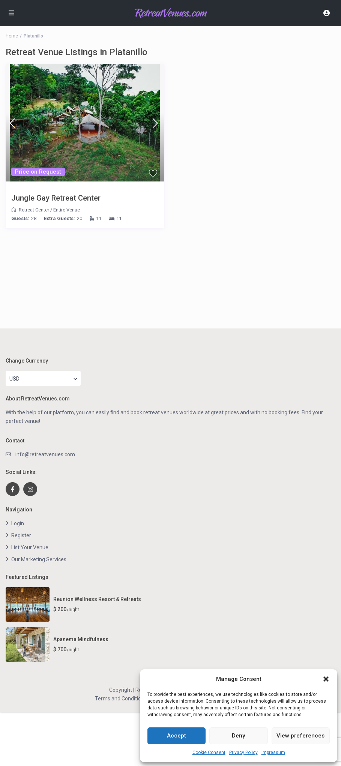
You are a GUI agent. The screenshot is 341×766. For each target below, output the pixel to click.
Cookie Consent (208, 752)
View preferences (300, 735)
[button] (326, 679)
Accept (176, 735)
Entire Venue (66, 210)
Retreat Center (34, 210)
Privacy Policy (243, 752)
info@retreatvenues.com (45, 454)
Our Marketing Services (38, 559)
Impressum (273, 752)
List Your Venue (29, 547)
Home (12, 36)
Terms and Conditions (121, 699)
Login (17, 523)
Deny (238, 735)
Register (21, 535)
